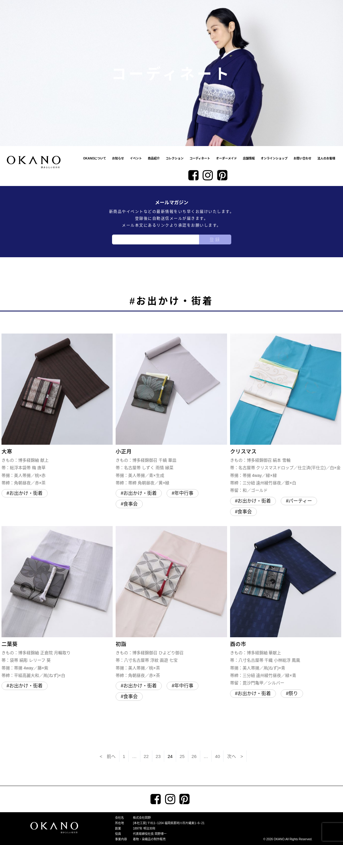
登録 (215, 239)
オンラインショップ (274, 158)
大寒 (57, 410)
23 (158, 756)
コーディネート (200, 158)
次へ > (235, 756)
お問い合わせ (302, 158)
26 (194, 756)
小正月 (171, 410)
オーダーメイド (226, 158)
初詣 (171, 602)
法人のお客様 (326, 158)
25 (182, 756)
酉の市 (285, 606)
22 (146, 756)
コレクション (175, 158)
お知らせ (118, 158)
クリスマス (285, 414)
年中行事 (183, 493)
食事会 (130, 503)
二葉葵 (57, 602)
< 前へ (108, 756)
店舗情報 (249, 158)
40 (217, 756)
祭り (293, 693)
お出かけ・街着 (26, 493)
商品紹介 (154, 158)
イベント (136, 158)
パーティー (300, 500)
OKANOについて (94, 158)
